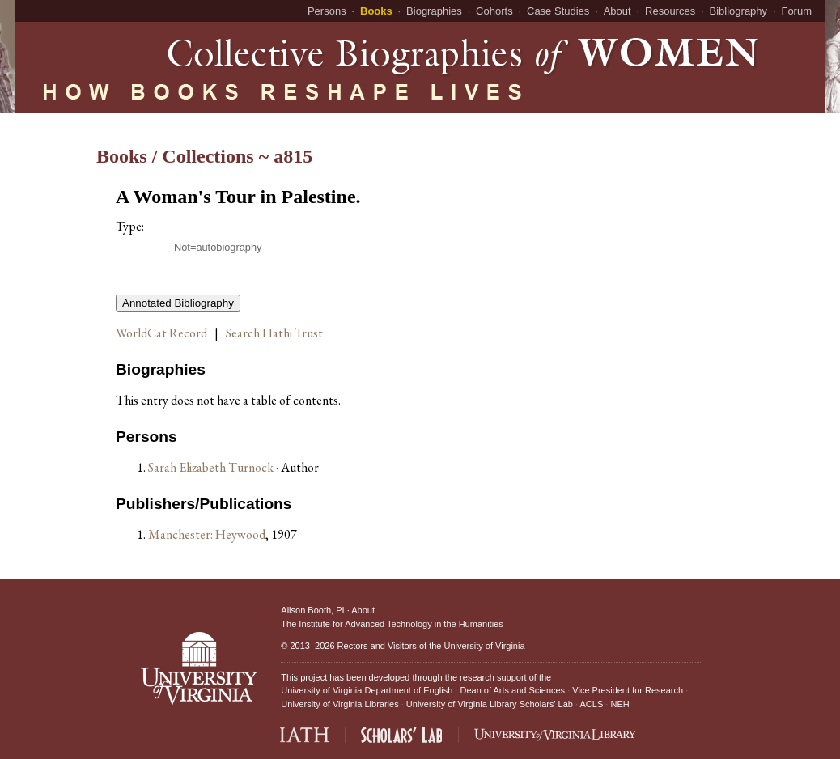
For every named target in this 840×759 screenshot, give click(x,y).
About (617, 11)
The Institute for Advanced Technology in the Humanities (392, 624)
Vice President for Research (627, 690)
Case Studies (558, 11)
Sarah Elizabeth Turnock (212, 467)
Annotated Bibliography (178, 303)
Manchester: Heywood (206, 534)
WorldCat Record (161, 332)
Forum (796, 11)
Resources (670, 11)
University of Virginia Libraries (339, 704)
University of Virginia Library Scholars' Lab (489, 704)
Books (376, 11)
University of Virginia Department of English (366, 690)
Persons (327, 11)
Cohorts (494, 11)
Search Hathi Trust (274, 332)
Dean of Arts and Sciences (512, 690)
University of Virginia (483, 646)
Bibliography (739, 11)
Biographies (434, 11)
